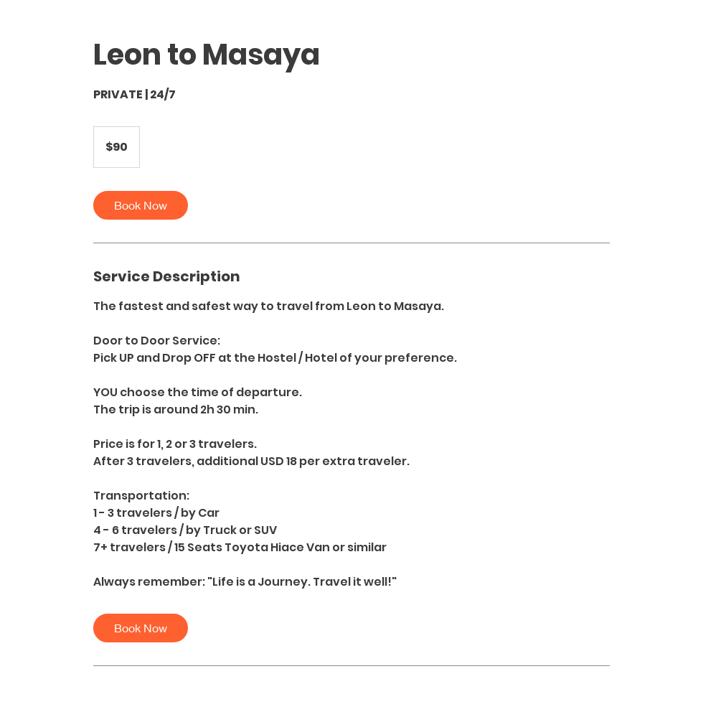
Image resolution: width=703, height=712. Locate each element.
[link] (140, 205)
